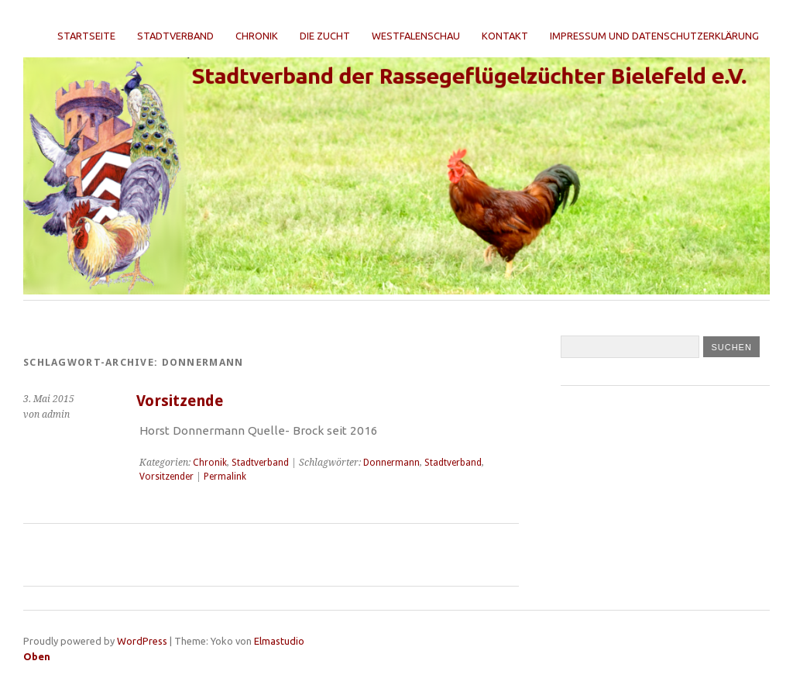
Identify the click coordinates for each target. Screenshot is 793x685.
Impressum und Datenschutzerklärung (654, 35)
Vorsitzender (166, 476)
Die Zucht (325, 35)
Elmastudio (279, 640)
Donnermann (391, 462)
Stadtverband (175, 35)
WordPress (142, 640)
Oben (36, 656)
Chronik (256, 35)
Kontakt (505, 35)
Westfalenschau (416, 35)
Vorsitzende (179, 401)
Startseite (86, 35)
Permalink (225, 476)
